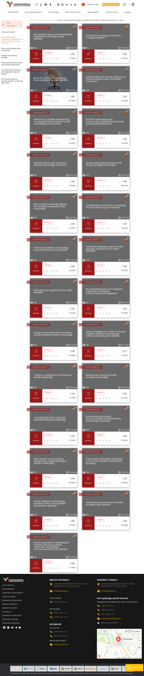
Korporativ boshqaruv (33, 12)
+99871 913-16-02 (60, 602)
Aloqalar (127, 12)
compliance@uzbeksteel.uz (111, 618)
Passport (48, 53)
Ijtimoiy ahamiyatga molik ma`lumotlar (10, 49)
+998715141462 (92, 4)
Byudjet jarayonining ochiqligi (9, 56)
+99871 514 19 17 (107, 606)
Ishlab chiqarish (93, 12)
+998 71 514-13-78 (61, 617)
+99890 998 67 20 (107, 610)
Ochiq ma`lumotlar (8, 32)
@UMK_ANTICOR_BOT (109, 623)
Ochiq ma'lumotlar (111, 4)
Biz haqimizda (13, 12)
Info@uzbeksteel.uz (61, 591)
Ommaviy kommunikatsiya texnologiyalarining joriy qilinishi (11, 72)
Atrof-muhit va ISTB (72, 12)
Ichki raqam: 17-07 (108, 614)
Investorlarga (53, 12)
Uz (132, 4)
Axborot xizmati (112, 12)
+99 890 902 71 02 (60, 632)
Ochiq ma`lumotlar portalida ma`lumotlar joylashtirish (11, 64)
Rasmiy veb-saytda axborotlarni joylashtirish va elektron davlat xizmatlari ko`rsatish (11, 40)
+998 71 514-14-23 (61, 613)
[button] (134, 667)
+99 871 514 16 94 (60, 636)
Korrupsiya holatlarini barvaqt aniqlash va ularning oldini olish (12, 81)
